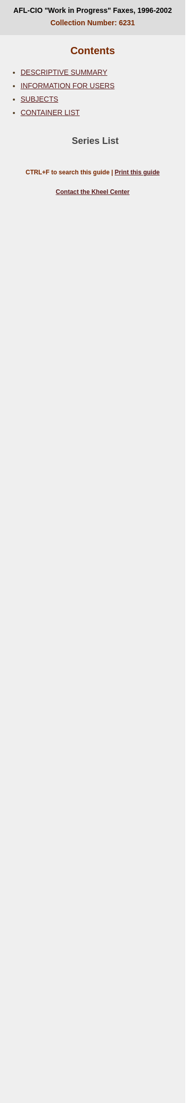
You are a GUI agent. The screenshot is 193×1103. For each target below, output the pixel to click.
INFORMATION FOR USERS (68, 86)
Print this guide (137, 172)
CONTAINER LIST (50, 112)
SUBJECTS (39, 99)
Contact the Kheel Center (92, 192)
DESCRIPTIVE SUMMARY (64, 72)
